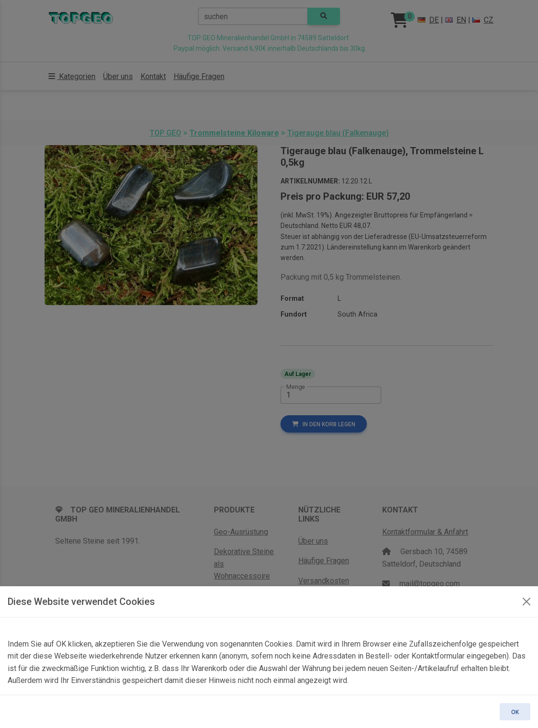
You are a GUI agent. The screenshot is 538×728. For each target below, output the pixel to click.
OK (515, 712)
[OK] (526, 601)
